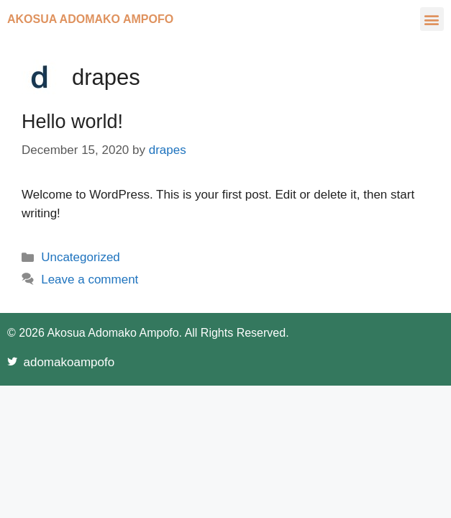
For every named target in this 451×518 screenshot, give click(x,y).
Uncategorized (80, 257)
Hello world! (72, 121)
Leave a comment (89, 279)
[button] (432, 19)
